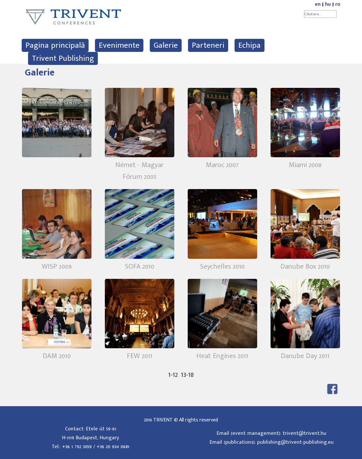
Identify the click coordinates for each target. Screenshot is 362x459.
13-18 (187, 374)
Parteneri (208, 45)
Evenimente (119, 45)
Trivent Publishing (63, 58)
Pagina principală (55, 45)
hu (328, 4)
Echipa (249, 45)
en (318, 4)
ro (337, 4)
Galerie (166, 45)
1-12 (173, 374)
